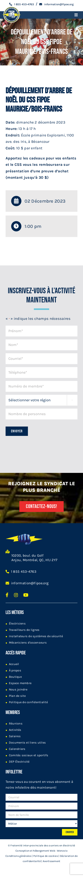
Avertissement (51, 861)
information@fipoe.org (30, 583)
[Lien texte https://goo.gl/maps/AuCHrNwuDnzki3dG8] (7, 558)
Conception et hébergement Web (35, 850)
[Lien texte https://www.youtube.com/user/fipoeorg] (25, 595)
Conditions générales (18, 856)
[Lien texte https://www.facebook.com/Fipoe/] (7, 595)
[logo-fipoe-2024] (11, 7)
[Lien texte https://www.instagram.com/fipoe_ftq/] (16, 595)
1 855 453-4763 (23, 572)
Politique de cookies (45, 856)
